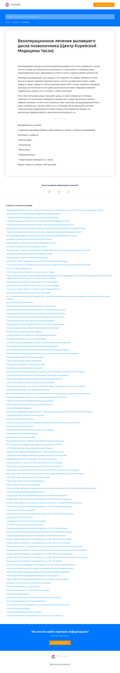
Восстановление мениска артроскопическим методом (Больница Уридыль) (38, 350)
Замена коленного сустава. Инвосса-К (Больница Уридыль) (30, 321)
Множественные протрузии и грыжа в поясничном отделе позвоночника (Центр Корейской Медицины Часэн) (52, 488)
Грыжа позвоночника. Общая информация (24, 361)
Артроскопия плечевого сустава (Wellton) (23, 586)
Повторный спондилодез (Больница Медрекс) (26, 481)
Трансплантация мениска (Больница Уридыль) (26, 357)
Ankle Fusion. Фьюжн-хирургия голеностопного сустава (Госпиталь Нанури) (37, 261)
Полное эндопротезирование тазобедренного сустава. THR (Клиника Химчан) (38, 543)
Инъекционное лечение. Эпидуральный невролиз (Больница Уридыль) (35, 441)
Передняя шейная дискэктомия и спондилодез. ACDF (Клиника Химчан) (36, 535)
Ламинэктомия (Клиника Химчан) (20, 419)
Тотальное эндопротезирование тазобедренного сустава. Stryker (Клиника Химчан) (41, 565)
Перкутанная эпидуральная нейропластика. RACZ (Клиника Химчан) (34, 466)
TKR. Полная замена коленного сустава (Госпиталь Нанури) (31, 272)
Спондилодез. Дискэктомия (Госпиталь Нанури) (26, 521)
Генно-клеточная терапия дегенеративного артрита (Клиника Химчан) (35, 317)
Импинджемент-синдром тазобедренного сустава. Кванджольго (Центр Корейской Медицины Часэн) (48, 250)
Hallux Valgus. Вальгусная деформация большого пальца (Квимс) (33, 576)
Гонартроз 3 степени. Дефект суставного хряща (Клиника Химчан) (33, 289)
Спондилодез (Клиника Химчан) (20, 517)
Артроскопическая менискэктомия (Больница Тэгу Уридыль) (32, 306)
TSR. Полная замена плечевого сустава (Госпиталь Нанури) (30, 383)
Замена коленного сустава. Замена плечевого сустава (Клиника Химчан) (36, 310)
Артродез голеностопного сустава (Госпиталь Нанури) (29, 583)
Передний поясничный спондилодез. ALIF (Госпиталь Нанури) (32, 459)
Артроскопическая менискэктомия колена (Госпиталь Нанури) (32, 282)
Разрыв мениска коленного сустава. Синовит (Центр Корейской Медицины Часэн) (40, 225)
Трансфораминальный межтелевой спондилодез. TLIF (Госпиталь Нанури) (37, 528)
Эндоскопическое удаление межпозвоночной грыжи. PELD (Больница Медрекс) (39, 532)
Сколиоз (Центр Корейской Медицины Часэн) (25, 492)
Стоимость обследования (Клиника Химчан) (25, 525)
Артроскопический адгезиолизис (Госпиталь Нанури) (28, 293)
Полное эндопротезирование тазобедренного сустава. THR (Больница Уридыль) (40, 554)
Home (7, 22)
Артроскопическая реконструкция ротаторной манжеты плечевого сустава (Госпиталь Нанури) (45, 372)
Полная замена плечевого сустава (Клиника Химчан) (28, 390)
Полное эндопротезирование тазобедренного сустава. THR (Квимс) (34, 561)
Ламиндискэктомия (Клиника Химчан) (22, 434)
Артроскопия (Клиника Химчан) (19, 302)
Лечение (15, 22)
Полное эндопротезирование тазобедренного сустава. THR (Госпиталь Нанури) (39, 539)
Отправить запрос (103, 4)
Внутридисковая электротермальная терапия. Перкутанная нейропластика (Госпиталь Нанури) (45, 474)
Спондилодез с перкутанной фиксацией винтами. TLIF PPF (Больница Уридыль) (39, 506)
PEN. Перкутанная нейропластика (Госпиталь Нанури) (28, 477)
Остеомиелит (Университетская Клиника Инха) (26, 364)
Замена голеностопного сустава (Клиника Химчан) (27, 257)
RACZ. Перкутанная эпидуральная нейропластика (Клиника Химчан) (34, 444)
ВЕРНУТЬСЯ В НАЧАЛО (60, 664)
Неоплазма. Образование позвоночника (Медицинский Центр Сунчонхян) (37, 455)
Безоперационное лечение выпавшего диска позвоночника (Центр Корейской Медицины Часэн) (46, 228)
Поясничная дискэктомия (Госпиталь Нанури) (25, 415)
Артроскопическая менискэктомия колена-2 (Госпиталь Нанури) (33, 285)
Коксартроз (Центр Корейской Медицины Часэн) (27, 247)
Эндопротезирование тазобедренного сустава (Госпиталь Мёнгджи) (35, 616)
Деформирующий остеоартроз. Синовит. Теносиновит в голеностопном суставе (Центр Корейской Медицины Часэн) (55, 210)
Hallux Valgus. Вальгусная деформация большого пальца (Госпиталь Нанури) (38, 579)
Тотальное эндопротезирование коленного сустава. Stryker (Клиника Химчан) (38, 342)
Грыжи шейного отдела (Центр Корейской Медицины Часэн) (31, 243)
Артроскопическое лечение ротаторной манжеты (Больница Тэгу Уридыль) (38, 375)
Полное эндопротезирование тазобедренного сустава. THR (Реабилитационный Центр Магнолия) (47, 557)
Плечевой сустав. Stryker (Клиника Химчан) (24, 368)
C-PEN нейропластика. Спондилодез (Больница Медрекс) (30, 448)
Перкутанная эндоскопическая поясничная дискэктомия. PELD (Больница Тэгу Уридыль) (43, 470)
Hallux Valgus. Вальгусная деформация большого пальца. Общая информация (38, 572)
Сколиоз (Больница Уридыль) (19, 408)
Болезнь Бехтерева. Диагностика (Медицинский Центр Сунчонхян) (34, 597)
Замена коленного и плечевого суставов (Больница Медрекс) (31, 335)
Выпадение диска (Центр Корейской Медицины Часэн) (29, 239)
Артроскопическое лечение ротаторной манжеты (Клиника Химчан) (34, 379)
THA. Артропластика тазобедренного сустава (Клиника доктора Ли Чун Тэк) (38, 605)
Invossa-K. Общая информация (19, 268)
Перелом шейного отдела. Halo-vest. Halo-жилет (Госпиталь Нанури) (34, 463)
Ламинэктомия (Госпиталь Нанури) (21, 437)
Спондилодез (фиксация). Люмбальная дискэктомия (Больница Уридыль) (37, 495)
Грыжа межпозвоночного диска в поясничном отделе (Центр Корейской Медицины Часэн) (44, 232)
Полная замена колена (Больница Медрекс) (24, 332)
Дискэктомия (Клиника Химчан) (20, 426)
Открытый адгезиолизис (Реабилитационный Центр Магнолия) (33, 328)
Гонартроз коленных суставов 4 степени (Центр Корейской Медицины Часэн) (38, 221)
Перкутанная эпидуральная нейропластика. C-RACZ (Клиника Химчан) (35, 452)
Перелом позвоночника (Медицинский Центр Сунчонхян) (30, 401)
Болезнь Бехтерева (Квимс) (18, 594)
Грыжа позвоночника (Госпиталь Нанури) (23, 485)
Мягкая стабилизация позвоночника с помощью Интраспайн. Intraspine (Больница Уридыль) (44, 503)
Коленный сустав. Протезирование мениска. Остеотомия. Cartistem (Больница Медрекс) (43, 353)
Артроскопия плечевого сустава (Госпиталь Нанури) (28, 590)
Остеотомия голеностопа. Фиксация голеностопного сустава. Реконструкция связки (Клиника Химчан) (49, 265)
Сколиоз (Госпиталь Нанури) (18, 608)
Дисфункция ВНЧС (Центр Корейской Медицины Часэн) (29, 254)
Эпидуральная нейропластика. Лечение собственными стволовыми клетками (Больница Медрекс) (47, 550)
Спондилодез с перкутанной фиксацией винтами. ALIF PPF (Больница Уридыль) (39, 499)
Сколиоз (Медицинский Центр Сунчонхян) (24, 612)
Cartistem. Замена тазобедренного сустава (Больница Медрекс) (33, 217)
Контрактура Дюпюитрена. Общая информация (26, 601)
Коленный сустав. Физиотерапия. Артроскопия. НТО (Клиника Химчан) (35, 324)
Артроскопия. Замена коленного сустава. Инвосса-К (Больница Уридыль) (36, 313)
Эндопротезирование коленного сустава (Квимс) (27, 339)
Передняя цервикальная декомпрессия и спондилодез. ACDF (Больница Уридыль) (40, 514)
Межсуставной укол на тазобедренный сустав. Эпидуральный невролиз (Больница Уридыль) (44, 546)
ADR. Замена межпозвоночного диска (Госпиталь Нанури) (30, 430)
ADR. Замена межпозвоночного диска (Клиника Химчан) (30, 404)
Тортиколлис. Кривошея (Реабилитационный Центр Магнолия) (32, 346)
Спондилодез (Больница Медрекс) (21, 510)
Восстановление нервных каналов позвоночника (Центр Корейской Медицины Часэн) (42, 236)
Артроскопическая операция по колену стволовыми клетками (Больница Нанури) (40, 568)
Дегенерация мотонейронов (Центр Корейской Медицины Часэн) (33, 214)
